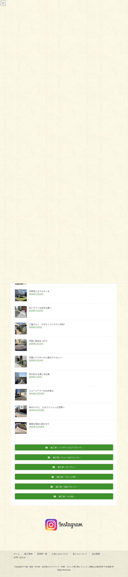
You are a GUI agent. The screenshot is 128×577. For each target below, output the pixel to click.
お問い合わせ (20, 557)
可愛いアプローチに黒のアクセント (45, 357)
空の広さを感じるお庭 (39, 374)
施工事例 (28, 554)
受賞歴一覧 (42, 554)
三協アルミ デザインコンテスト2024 (47, 324)
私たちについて (80, 554)
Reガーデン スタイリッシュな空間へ (48, 407)
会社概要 (96, 554)
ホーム (17, 554)
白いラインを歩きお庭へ (40, 308)
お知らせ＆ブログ (60, 554)
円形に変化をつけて (38, 341)
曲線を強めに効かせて (39, 424)
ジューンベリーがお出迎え (41, 391)
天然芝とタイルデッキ (39, 291)
